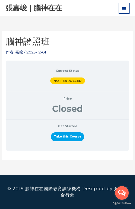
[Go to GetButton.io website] (122, 203)
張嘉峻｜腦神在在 (33, 8)
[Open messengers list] (122, 193)
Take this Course (67, 136)
